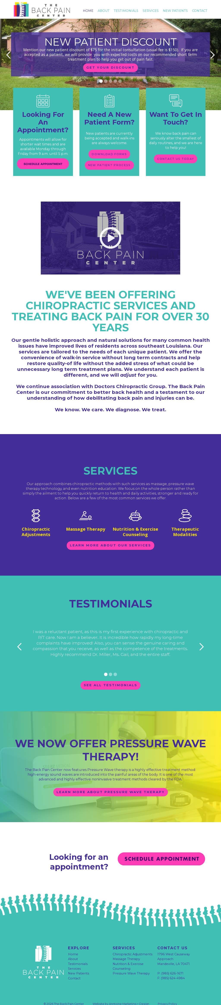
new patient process (109, 168)
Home (88, 11)
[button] (8, 55)
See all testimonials (110, 676)
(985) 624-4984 (173, 969)
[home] (46, 10)
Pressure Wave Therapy (131, 965)
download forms (109, 154)
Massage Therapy (126, 951)
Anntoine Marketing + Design (129, 995)
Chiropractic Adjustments (132, 946)
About (103, 11)
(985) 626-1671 (172, 965)
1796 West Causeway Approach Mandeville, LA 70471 (173, 950)
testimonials (126, 11)
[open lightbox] (110, 233)
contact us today (176, 158)
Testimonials (78, 955)
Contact (199, 11)
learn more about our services (110, 535)
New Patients (175, 11)
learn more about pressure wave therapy (110, 783)
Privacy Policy (167, 995)
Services (151, 11)
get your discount (110, 67)
